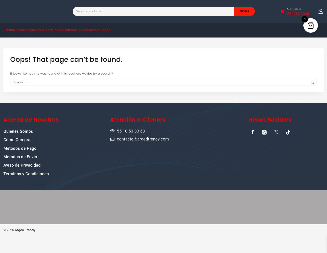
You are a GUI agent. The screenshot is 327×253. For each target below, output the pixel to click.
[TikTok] (287, 132)
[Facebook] (252, 132)
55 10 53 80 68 (131, 131)
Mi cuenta (45, 30)
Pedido (58, 30)
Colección (22, 30)
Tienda (105, 30)
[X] (276, 132)
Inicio (34, 30)
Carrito (8, 30)
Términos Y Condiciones (81, 30)
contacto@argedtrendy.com (143, 139)
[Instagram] (264, 132)
